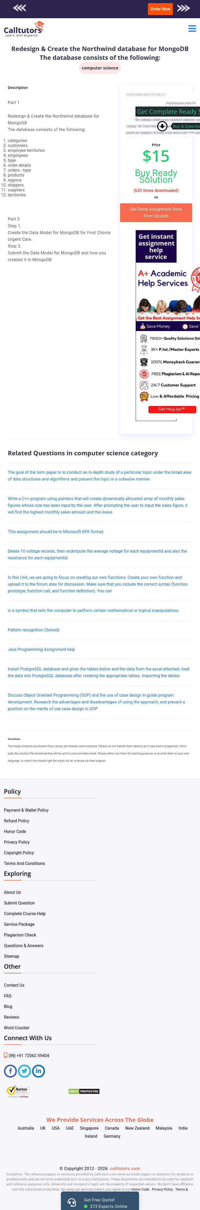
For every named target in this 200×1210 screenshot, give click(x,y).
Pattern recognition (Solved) (34, 629)
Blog (8, 1006)
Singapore (89, 1128)
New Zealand (137, 1128)
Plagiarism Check (20, 935)
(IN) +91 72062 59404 (26, 1055)
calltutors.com (125, 1168)
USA (56, 1128)
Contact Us (14, 985)
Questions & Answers (23, 945)
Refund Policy (16, 820)
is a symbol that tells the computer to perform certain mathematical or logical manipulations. (93, 610)
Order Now (160, 9)
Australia (26, 1128)
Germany (112, 1136)
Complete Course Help (25, 913)
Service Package (19, 924)
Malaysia (164, 1128)
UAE (70, 1128)
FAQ (7, 995)
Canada (112, 1128)
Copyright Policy (19, 852)
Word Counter (16, 1027)
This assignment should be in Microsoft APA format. (56, 531)
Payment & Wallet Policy (26, 810)
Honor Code (15, 831)
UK (43, 1128)
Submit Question (19, 903)
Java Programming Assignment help (41, 649)
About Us (12, 892)
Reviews (11, 1017)
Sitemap (11, 956)
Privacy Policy (17, 842)
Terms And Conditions (24, 863)
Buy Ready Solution (156, 176)
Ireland (91, 1136)
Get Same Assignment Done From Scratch (156, 212)
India (183, 1128)
